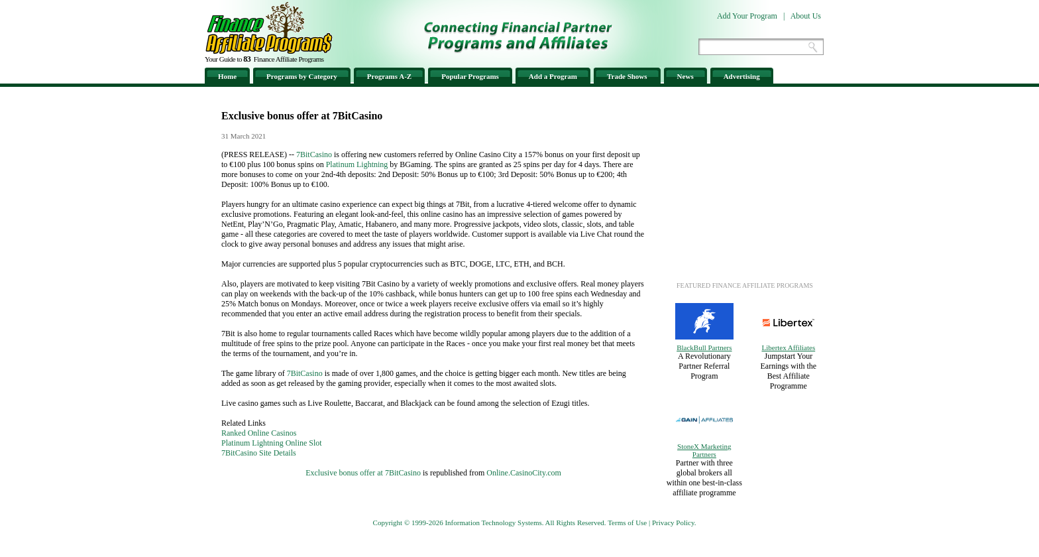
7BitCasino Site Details (258, 453)
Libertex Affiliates (788, 347)
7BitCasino (314, 154)
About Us (806, 16)
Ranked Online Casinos (258, 433)
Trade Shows (627, 76)
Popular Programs (470, 76)
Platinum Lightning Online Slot (271, 443)
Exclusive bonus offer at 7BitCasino (363, 472)
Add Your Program (747, 16)
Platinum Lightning (357, 164)
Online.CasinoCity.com (523, 472)
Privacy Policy (673, 522)
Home (227, 76)
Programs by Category (301, 76)
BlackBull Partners (704, 347)
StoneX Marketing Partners (704, 450)
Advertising (742, 76)
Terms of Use (627, 522)
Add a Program (553, 76)
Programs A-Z (389, 76)
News (685, 76)
